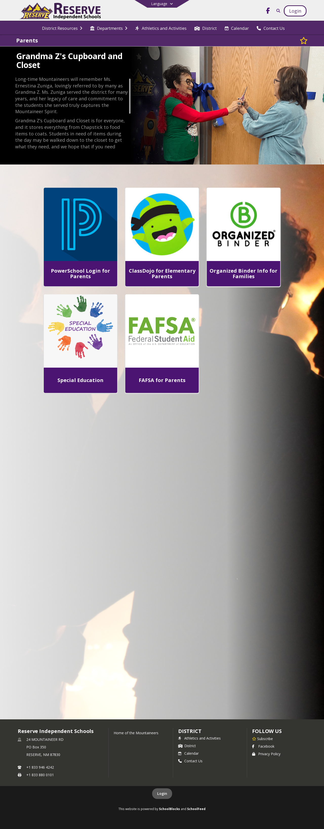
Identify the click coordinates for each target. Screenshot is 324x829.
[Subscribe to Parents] (304, 40)
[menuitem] (62, 27)
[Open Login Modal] (295, 10)
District (187, 745)
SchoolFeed (196, 809)
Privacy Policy (266, 753)
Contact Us (190, 761)
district (189, 731)
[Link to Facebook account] (268, 11)
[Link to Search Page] (277, 10)
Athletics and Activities (199, 738)
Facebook (263, 746)
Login (162, 793)
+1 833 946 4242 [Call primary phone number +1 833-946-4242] (40, 767)
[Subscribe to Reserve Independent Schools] (262, 738)
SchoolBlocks (169, 809)
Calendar (188, 753)
